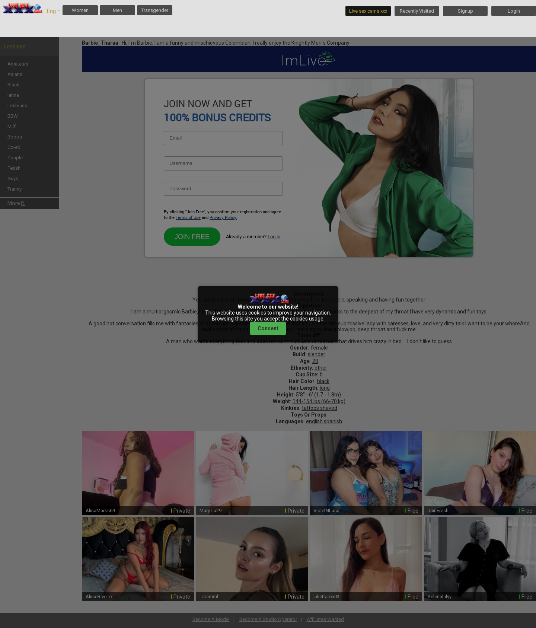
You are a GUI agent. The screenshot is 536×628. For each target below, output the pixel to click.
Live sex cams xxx (368, 11)
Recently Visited (417, 11)
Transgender (154, 10)
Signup (465, 11)
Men (117, 10)
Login (514, 11)
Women (80, 10)
